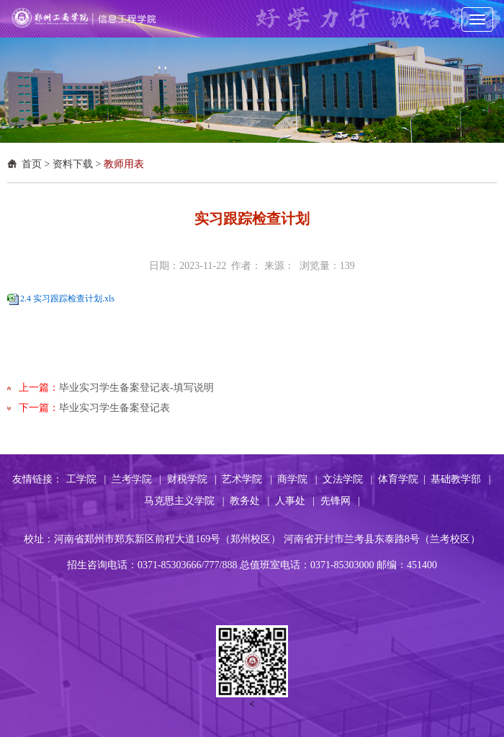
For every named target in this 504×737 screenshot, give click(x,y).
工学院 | (86, 479)
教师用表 (124, 164)
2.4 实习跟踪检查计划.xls (67, 299)
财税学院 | (192, 479)
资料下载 (73, 164)
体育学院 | (402, 479)
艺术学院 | (246, 479)
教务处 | (249, 500)
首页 (32, 164)
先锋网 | (340, 500)
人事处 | (295, 500)
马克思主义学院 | (184, 500)
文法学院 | (347, 479)
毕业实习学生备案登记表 (114, 407)
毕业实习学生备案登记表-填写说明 (136, 387)
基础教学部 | (460, 479)
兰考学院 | (136, 479)
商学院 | (297, 479)
